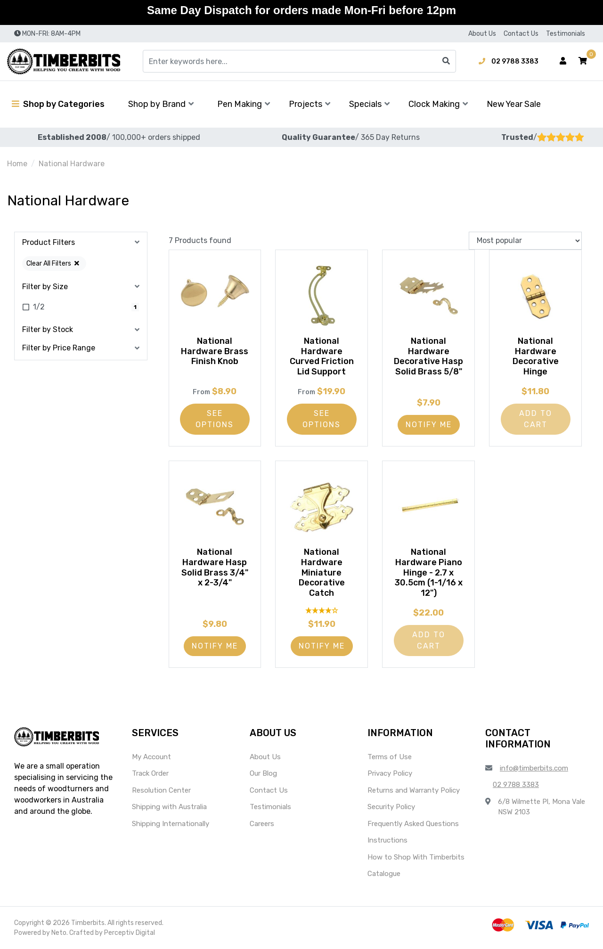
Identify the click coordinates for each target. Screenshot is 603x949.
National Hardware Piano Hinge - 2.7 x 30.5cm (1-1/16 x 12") (429, 572)
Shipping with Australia (169, 807)
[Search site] (446, 61)
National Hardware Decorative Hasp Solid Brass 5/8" (429, 361)
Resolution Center (161, 790)
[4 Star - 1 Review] (321, 610)
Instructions (387, 840)
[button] (582, 61)
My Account (151, 757)
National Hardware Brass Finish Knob (214, 351)
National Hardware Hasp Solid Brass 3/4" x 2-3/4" (214, 567)
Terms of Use (389, 757)
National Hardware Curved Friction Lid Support (322, 356)
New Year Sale (514, 104)
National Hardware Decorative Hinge (536, 356)
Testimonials (565, 34)
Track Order (150, 773)
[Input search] (299, 61)
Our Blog (263, 773)
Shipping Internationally (170, 823)
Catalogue (383, 873)
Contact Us (521, 34)
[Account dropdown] (563, 61)
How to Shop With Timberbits (415, 857)
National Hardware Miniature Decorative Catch (322, 572)
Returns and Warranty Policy (413, 790)
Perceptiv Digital (129, 933)
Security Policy (391, 807)
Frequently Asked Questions (413, 823)
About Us (482, 34)
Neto (58, 933)
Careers (262, 823)
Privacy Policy (389, 773)
